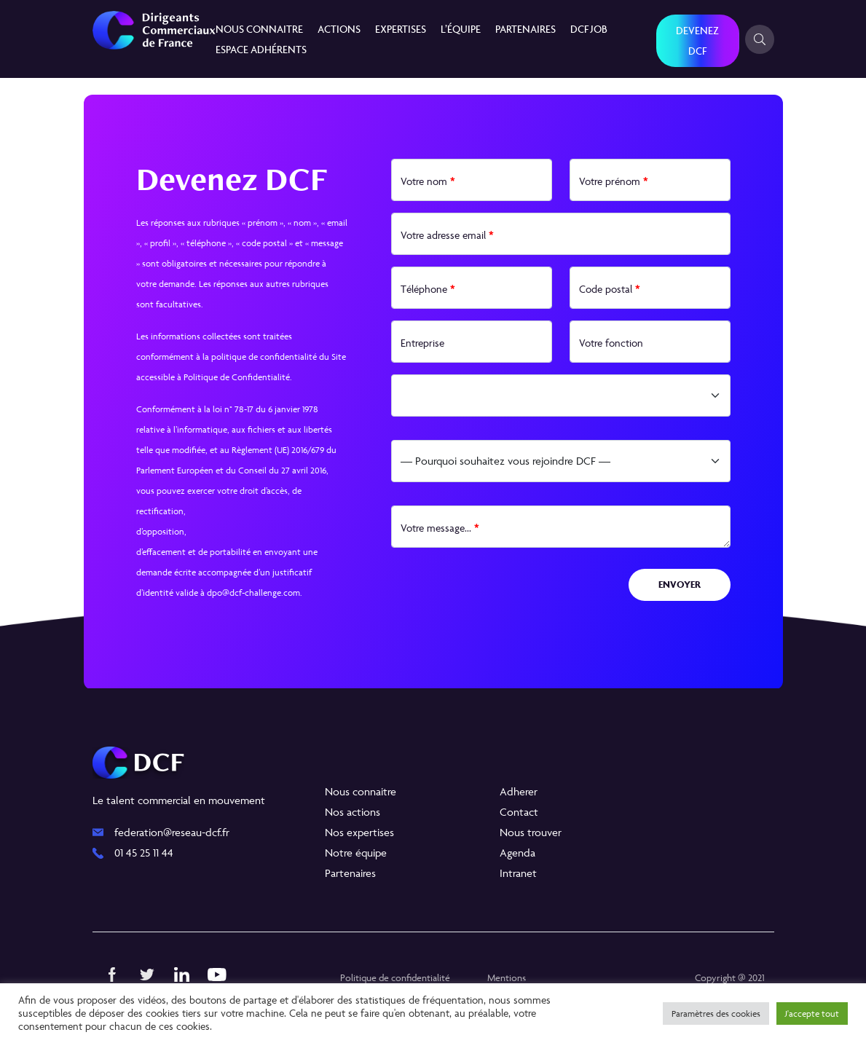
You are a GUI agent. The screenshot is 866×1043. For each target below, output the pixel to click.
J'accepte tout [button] (812, 1013)
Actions (339, 29)
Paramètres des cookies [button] (716, 1013)
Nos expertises (359, 832)
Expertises (400, 29)
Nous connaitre (259, 29)
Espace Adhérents (261, 49)
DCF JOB (588, 29)
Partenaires (525, 29)
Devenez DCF (697, 40)
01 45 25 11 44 (143, 852)
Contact (519, 812)
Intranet (518, 873)
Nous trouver (531, 832)
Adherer (519, 791)
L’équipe (461, 29)
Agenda (517, 852)
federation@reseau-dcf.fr (171, 832)
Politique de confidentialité (395, 977)
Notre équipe (356, 852)
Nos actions (352, 812)
